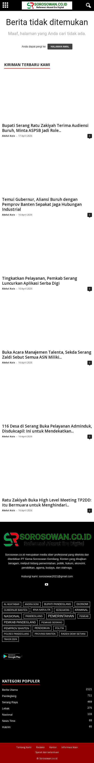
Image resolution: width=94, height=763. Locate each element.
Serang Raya (10, 702)
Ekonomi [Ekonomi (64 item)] (82, 604)
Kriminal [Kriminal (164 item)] (81, 609)
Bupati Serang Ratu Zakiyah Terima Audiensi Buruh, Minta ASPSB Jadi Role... (45, 128)
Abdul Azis (8, 135)
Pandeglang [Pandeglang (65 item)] (34, 616)
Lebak (5, 708)
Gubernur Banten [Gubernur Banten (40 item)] (15, 610)
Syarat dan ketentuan (47, 752)
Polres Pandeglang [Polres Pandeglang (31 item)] (16, 634)
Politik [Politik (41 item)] (59, 628)
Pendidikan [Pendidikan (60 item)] (42, 628)
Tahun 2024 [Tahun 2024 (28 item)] (10, 639)
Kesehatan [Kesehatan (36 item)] (63, 610)
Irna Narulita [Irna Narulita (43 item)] (41, 610)
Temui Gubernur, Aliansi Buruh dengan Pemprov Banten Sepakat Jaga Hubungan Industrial (42, 204)
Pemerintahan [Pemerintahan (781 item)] (61, 616)
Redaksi (40, 747)
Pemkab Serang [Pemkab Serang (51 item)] (51, 622)
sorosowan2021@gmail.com (56, 576)
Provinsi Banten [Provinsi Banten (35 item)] (45, 634)
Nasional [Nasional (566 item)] (12, 616)
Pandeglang (9, 696)
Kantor (53, 747)
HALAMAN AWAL (60, 46)
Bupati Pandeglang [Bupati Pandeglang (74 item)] (57, 604)
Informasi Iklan (70, 747)
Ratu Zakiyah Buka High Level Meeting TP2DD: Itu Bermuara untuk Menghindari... (46, 502)
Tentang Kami (23, 747)
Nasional (7, 714)
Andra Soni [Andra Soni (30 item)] (32, 604)
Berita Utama (10, 689)
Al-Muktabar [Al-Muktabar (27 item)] (11, 604)
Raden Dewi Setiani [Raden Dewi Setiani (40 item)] (73, 634)
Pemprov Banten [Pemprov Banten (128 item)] (16, 628)
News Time (8, 720)
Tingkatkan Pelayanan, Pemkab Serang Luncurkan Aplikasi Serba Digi (39, 281)
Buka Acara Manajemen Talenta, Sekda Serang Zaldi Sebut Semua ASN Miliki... (46, 355)
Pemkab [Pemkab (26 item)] (83, 616)
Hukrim (6, 727)
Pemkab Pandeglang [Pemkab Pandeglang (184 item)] (20, 622)
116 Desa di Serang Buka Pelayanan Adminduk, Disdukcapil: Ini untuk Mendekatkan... (47, 428)
